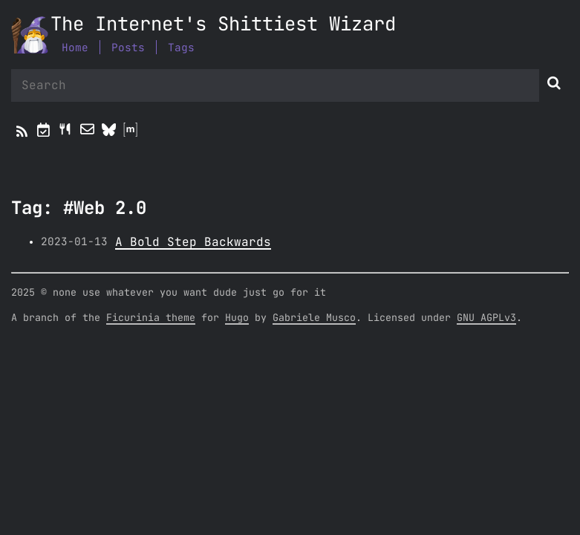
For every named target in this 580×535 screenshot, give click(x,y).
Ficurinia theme (150, 318)
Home (75, 48)
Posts (128, 48)
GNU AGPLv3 (486, 318)
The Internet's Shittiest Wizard (223, 25)
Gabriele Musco (314, 318)
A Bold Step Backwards (193, 242)
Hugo (237, 318)
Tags (181, 48)
